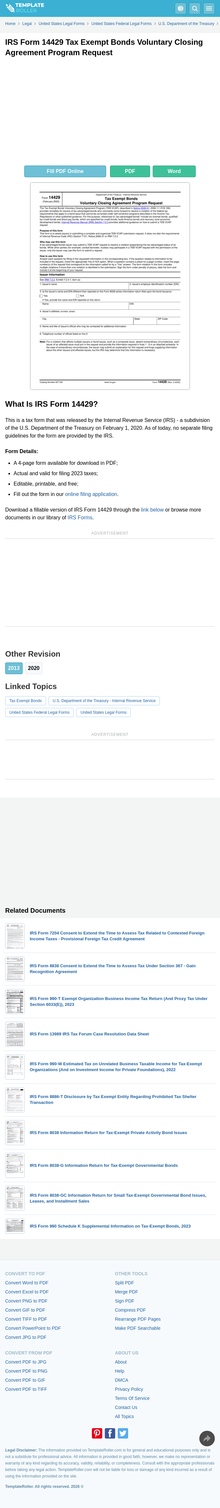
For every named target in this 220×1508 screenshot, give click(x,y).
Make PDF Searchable (137, 1328)
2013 (14, 668)
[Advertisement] (110, 113)
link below (152, 510)
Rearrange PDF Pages (138, 1319)
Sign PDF (124, 1301)
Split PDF (124, 1282)
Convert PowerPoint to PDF (33, 1328)
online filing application (91, 494)
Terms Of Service (132, 1398)
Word (174, 171)
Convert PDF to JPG (26, 1362)
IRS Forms (80, 517)
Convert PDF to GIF (25, 1380)
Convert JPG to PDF (26, 1337)
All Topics (124, 1416)
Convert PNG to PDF (26, 1301)
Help (119, 1371)
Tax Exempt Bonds (25, 700)
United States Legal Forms (103, 712)
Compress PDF (130, 1310)
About (121, 1362)
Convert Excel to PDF (27, 1291)
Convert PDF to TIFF (26, 1389)
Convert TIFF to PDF (26, 1319)
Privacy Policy (129, 1389)
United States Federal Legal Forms (39, 712)
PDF (130, 171)
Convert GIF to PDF (25, 1310)
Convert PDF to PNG (26, 1371)
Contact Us (126, 1407)
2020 (34, 668)
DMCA (121, 1380)
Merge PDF (126, 1291)
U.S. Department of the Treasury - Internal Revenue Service (104, 700)
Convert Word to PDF (27, 1282)
